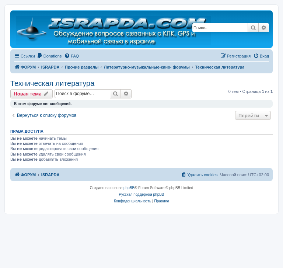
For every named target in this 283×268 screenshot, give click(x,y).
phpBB (128, 188)
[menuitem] (49, 56)
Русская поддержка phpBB (141, 194)
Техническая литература (52, 83)
